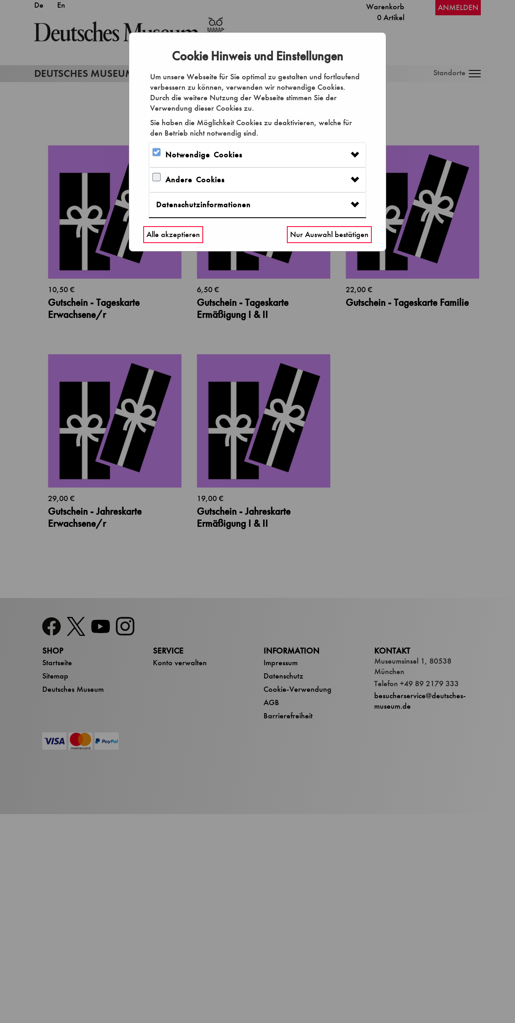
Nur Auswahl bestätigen (329, 234)
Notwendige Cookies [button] (203, 155)
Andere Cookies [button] (195, 180)
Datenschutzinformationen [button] (203, 205)
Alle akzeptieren (173, 234)
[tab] (257, 155)
